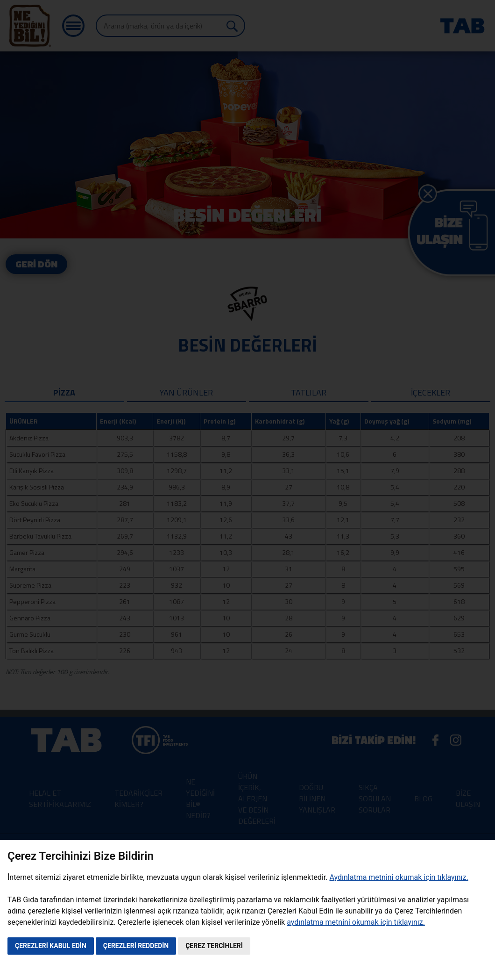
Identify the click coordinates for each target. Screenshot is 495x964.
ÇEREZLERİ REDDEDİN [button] (136, 946)
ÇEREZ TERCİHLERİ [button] (214, 946)
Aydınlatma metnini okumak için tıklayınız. (398, 877)
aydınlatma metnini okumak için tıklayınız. (356, 922)
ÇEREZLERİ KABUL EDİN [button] (50, 946)
